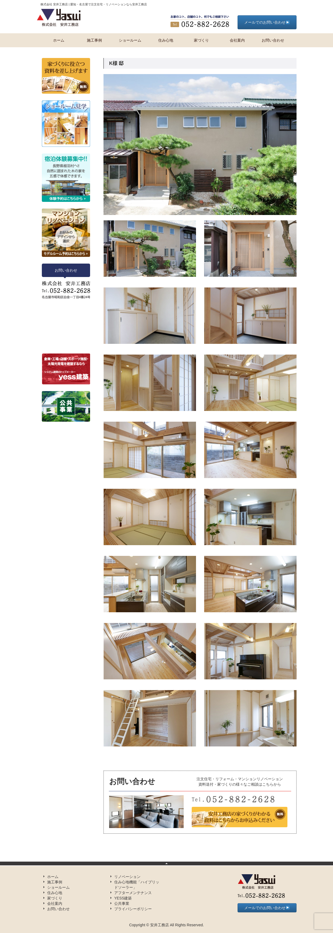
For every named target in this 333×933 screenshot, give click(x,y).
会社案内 (237, 40)
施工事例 (94, 40)
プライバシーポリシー (133, 909)
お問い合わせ (273, 40)
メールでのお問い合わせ (267, 22)
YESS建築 (123, 898)
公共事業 (121, 903)
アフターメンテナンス (133, 893)
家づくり (201, 40)
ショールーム (130, 40)
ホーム (58, 40)
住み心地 (165, 40)
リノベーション (127, 876)
